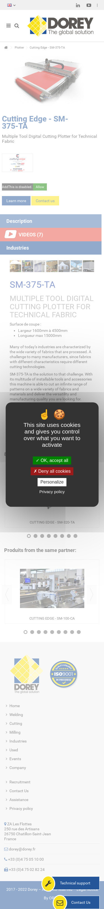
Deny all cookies (52, 471)
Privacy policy (52, 491)
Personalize (52, 482)
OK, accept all (52, 460)
